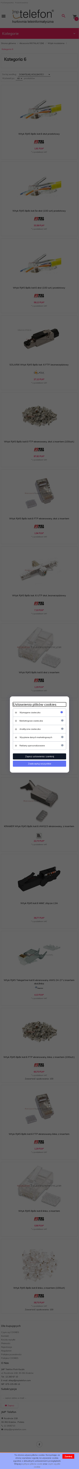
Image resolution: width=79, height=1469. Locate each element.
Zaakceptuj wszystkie (39, 763)
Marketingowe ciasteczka (31, 721)
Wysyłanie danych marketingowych (36, 737)
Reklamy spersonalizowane (32, 745)
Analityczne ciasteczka (30, 729)
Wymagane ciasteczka (30, 712)
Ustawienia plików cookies (34, 704)
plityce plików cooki (32, 1464)
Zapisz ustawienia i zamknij (39, 756)
